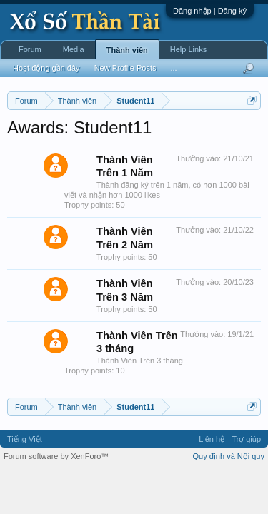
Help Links (188, 49)
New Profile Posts (125, 68)
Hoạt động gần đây (46, 68)
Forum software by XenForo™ (56, 456)
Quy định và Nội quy (229, 456)
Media (73, 49)
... (173, 68)
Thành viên (127, 50)
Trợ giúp (246, 439)
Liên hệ (211, 439)
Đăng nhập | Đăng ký (210, 10)
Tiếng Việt (24, 439)
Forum (30, 49)
